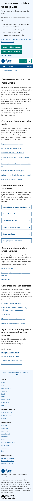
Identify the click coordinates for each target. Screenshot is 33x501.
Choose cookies (6, 55)
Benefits (4, 66)
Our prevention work (10, 71)
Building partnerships (8, 268)
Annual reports (5, 434)
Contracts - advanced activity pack (12, 153)
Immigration (5, 402)
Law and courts (5, 399)
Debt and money (6, 388)
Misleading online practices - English (13, 319)
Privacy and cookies (7, 464)
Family (3, 397)
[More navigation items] (29, 66)
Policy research (5, 445)
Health (3, 405)
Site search (4, 418)
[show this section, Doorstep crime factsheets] (16, 227)
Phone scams (5, 280)
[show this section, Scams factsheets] (16, 234)
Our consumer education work (11, 360)
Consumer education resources (11, 364)
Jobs (2, 451)
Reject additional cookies (11, 51)
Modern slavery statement (9, 442)
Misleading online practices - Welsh (13, 323)
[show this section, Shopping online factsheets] (16, 240)
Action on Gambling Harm (10, 356)
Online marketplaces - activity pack (12, 171)
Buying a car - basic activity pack (12, 144)
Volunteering (5, 448)
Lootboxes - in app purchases (11, 303)
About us (4, 425)
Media (3, 439)
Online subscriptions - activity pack (12, 179)
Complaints (4, 436)
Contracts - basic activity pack (11, 148)
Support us (4, 431)
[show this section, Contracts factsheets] (16, 220)
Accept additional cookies (12, 47)
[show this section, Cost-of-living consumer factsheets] (16, 207)
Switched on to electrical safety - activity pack (16, 175)
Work (11, 66)
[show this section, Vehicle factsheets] (16, 214)
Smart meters (6, 314)
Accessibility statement (8, 458)
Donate (23, 61)
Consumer (4, 391)
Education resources (7, 415)
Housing (3, 394)
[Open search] (30, 61)
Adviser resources (6, 412)
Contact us (4, 428)
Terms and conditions (7, 461)
